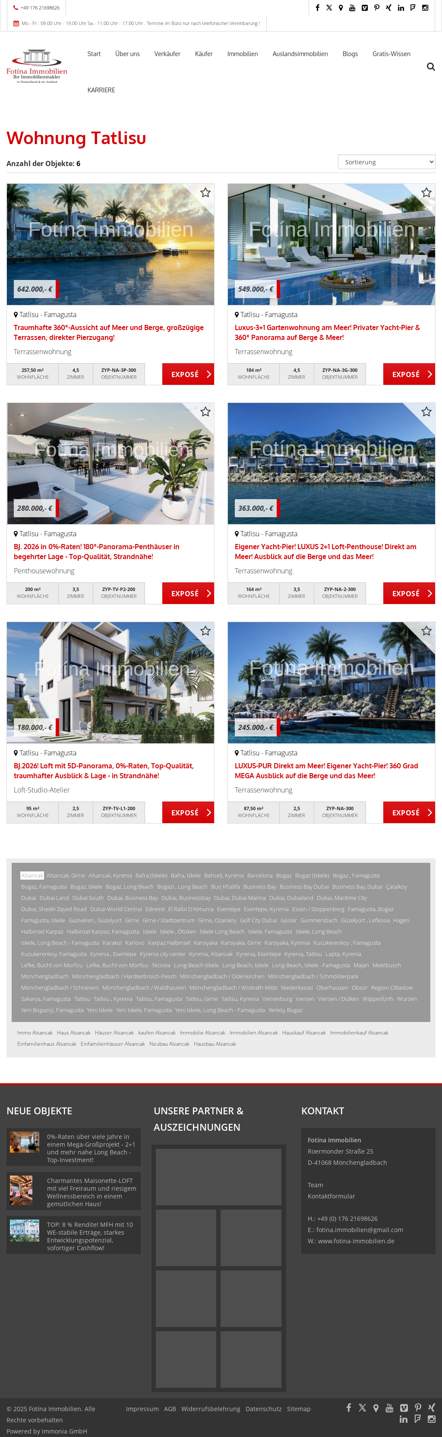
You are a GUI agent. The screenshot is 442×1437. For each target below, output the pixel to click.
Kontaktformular (331, 1196)
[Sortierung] (387, 161)
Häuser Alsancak (114, 1032)
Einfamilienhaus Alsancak (46, 1043)
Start (94, 53)
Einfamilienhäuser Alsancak (113, 1043)
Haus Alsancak (74, 1032)
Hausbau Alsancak (215, 1043)
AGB (170, 1409)
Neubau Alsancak (169, 1043)
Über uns (127, 53)
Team (315, 1185)
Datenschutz (264, 1409)
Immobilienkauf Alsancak (359, 1032)
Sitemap (299, 1409)
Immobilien (242, 53)
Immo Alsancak (35, 1032)
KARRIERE (101, 90)
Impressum (142, 1409)
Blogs (350, 53)
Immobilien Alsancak (254, 1032)
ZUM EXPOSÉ (188, 374)
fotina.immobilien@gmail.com (359, 1230)
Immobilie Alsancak (202, 1032)
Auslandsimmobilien (300, 53)
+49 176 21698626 (40, 7)
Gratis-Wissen (391, 53)
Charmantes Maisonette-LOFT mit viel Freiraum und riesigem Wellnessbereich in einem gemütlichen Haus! (91, 1192)
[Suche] (435, 72)
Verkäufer (167, 53)
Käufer (204, 53)
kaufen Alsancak (157, 1032)
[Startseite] (36, 66)
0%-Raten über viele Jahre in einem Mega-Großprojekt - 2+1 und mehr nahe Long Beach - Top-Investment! (91, 1148)
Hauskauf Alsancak (304, 1032)
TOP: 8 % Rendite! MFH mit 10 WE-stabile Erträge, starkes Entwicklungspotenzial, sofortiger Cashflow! (90, 1236)
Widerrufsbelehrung (210, 1409)
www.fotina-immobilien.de (356, 1241)
